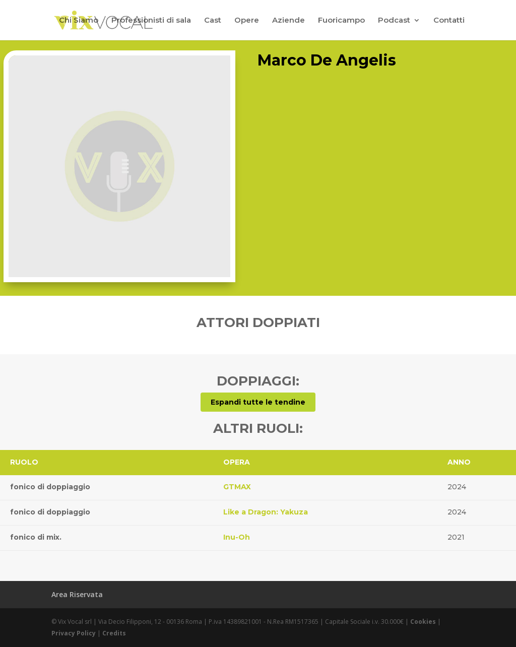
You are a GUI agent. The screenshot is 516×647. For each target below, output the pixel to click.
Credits (114, 633)
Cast (212, 21)
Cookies (423, 621)
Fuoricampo (341, 21)
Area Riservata (77, 594)
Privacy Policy (73, 633)
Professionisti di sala (151, 21)
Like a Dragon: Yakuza (265, 511)
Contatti (449, 21)
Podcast (394, 21)
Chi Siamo (78, 21)
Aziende (288, 21)
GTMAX (237, 486)
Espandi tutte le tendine (258, 402)
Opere (246, 21)
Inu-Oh (236, 537)
